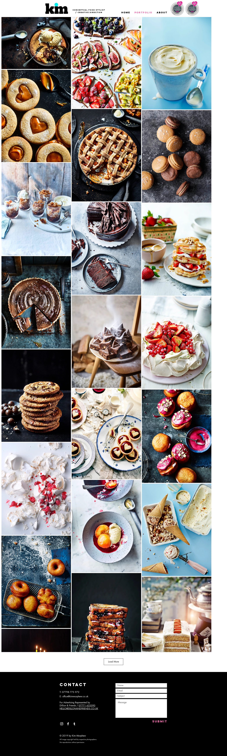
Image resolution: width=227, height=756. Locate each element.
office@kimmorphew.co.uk (75, 696)
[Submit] (159, 721)
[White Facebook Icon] (68, 724)
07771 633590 (87, 705)
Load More (113, 661)
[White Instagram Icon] (62, 724)
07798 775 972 (70, 692)
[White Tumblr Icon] (74, 724)
